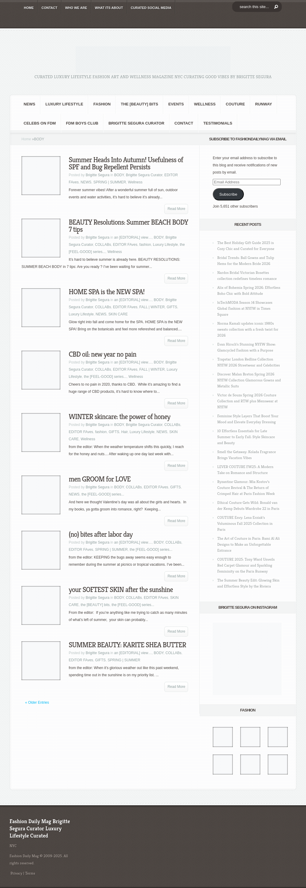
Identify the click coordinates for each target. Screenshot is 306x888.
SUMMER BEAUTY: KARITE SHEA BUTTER (127, 644)
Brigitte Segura (97, 175)
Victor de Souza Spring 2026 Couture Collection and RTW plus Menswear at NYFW (247, 401)
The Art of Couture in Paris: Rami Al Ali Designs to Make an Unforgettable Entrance (248, 544)
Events (176, 104)
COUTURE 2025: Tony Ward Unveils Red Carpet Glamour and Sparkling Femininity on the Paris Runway (246, 565)
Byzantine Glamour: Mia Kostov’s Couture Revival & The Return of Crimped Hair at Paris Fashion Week (246, 487)
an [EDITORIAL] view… (133, 237)
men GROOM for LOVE (100, 479)
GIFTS (172, 307)
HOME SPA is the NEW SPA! (107, 291)
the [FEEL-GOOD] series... (105, 377)
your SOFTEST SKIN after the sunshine (121, 589)
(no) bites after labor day (100, 534)
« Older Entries (37, 702)
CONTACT (49, 8)
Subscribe (228, 194)
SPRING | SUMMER (109, 182)
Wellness (204, 104)
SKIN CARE (118, 314)
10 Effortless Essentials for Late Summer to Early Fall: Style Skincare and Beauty (246, 436)
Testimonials (217, 123)
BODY (119, 175)
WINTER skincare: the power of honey (119, 416)
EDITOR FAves (125, 245)
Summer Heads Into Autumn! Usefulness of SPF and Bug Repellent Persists (126, 163)
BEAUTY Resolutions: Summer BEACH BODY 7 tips (128, 226)
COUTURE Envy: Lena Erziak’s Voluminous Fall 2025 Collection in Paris (245, 523)
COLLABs (103, 245)
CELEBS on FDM (40, 123)
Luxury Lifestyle (64, 104)
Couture (235, 104)
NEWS (29, 104)
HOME (29, 8)
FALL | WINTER (152, 307)
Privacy (16, 873)
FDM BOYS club (82, 123)
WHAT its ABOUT (109, 8)
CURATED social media (151, 8)
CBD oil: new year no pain (102, 354)
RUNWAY (263, 104)
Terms (30, 873)
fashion (102, 104)
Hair (124, 432)
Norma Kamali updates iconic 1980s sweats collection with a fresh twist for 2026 (247, 329)
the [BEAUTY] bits (139, 104)
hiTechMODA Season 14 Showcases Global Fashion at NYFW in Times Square (245, 308)
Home (26, 139)
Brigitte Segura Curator (136, 123)
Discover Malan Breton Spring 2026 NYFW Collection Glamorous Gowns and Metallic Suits (249, 380)
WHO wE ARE (76, 8)
